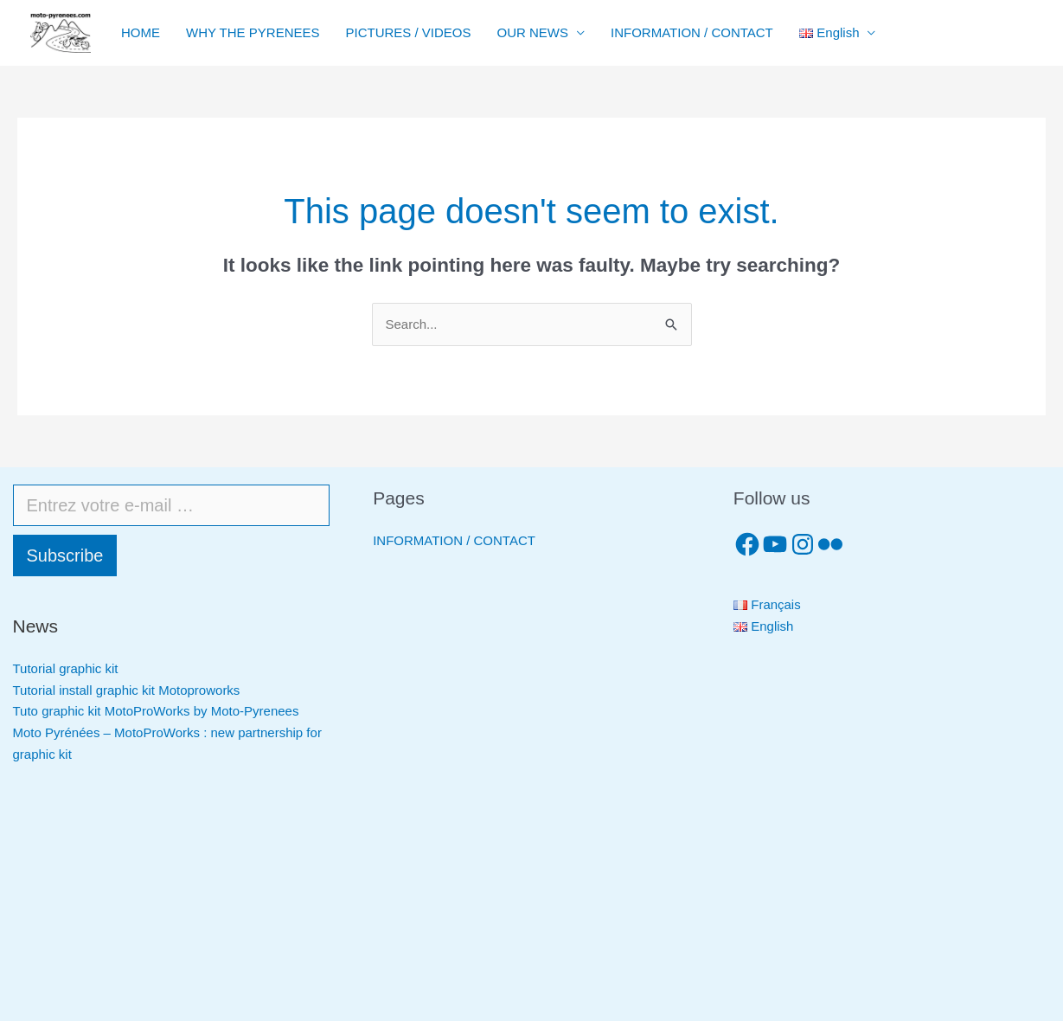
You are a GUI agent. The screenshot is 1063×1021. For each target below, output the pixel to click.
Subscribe (65, 555)
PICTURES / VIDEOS (408, 32)
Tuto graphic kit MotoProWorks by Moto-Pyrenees (156, 710)
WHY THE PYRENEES (252, 32)
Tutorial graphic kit (65, 668)
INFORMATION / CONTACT (692, 32)
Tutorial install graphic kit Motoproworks (126, 690)
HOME (140, 32)
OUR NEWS (533, 32)
